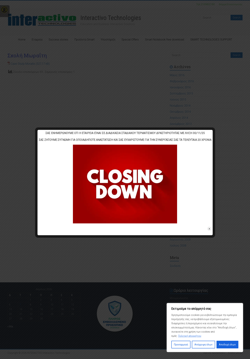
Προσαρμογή (181, 344)
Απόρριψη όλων (203, 344)
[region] (205, 327)
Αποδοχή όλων (227, 344)
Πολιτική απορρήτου (189, 335)
